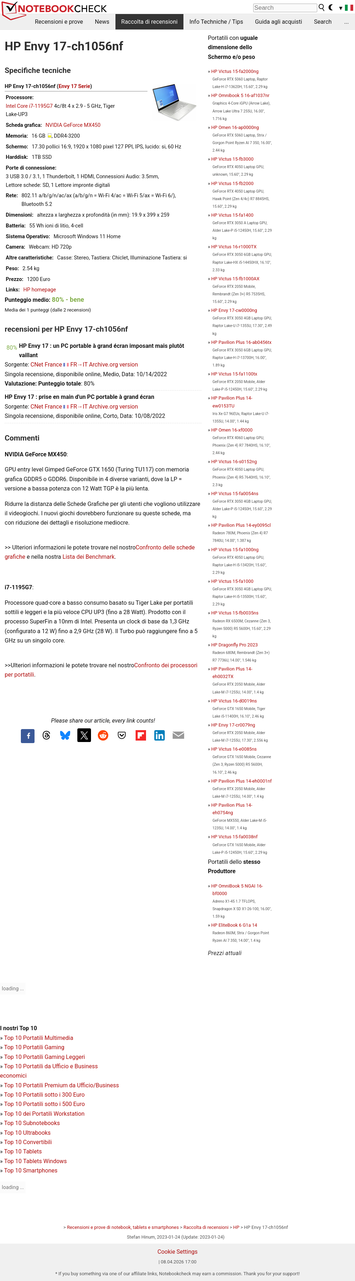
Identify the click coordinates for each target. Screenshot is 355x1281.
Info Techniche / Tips (216, 21)
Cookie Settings (178, 1251)
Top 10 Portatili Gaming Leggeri (44, 1057)
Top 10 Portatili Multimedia (38, 1038)
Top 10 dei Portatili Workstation (44, 1113)
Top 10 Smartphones (31, 1170)
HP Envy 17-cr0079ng (233, 725)
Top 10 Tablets (23, 1151)
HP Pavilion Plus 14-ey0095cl (241, 525)
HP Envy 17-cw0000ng (234, 310)
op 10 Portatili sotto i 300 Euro (46, 1094)
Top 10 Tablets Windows (35, 1161)
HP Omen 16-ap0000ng (235, 127)
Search (323, 21)
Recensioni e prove (59, 21)
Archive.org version (113, 364)
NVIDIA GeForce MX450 (73, 125)
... (346, 21)
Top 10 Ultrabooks (27, 1132)
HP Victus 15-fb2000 (232, 183)
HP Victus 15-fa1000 (232, 581)
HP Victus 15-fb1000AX (235, 278)
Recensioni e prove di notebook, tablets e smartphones (123, 1227)
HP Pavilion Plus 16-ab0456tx (241, 342)
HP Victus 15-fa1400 (232, 215)
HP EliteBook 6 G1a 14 (234, 925)
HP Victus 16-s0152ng (234, 461)
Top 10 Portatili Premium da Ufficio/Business (61, 1085)
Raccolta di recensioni (149, 21)
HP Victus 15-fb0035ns (234, 613)
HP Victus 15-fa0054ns (234, 493)
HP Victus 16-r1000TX (233, 246)
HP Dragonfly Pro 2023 (234, 645)
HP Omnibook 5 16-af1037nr (240, 95)
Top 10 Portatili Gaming (34, 1047)
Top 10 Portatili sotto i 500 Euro (44, 1104)
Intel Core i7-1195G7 (29, 106)
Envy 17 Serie (74, 86)
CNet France (46, 364)
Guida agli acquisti (278, 21)
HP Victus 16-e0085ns (234, 749)
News (102, 21)
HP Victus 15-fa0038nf (234, 836)
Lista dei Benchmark (89, 556)
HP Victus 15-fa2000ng (235, 71)
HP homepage (39, 290)
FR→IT (78, 364)
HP (236, 1227)
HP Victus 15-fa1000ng (235, 549)
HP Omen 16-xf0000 (231, 430)
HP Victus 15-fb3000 (232, 159)
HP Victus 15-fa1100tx (234, 374)
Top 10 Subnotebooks (32, 1123)
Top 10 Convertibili (28, 1142)
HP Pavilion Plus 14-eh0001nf (241, 781)
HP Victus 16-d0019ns (234, 701)
